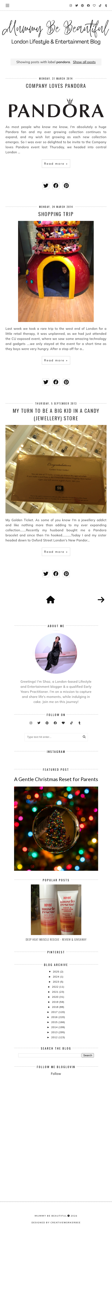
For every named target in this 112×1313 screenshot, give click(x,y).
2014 (54, 1099)
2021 (55, 1064)
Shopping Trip (56, 214)
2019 (55, 1074)
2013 (54, 1104)
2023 (56, 1053)
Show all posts (84, 62)
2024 (56, 1048)
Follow (56, 1146)
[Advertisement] (65, 1186)
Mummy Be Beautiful (51, 1303)
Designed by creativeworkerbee (56, 1309)
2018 (55, 1079)
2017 (54, 1084)
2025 (56, 1043)
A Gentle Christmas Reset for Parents (56, 851)
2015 (54, 1094)
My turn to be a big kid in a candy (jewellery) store (56, 414)
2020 (55, 1069)
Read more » (56, 164)
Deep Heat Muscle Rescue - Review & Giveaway (56, 1011)
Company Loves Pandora (56, 85)
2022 (55, 1059)
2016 (54, 1089)
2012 (54, 1109)
